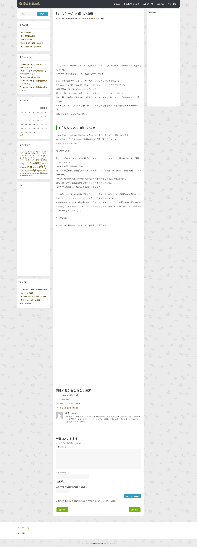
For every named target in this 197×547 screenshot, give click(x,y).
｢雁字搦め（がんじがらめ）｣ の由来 (33, 297)
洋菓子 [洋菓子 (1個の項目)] (22, 170)
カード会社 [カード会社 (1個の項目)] (42, 152)
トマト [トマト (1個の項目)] (33, 155)
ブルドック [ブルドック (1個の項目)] (28, 158)
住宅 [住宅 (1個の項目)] (37, 160)
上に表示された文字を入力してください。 (72, 487)
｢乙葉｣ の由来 (64, 399)
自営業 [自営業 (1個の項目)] (29, 173)
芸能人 (91, 18)
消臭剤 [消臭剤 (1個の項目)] (27, 170)
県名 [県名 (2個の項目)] (36, 170)
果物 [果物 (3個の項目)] (42, 167)
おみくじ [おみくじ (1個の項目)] (28, 152)
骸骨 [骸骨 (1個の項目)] (30, 175)
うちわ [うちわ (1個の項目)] (22, 152)
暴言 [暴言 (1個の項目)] (34, 167)
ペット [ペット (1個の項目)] (35, 158)
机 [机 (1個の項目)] (37, 167)
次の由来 (134, 510)
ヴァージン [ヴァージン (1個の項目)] (31, 160)
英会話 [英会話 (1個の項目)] (34, 173)
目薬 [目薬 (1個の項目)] (31, 170)
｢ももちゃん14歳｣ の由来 (68, 395)
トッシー (25, 84)
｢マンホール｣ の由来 (27, 77)
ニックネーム (61, 473)
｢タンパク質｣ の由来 (27, 36)
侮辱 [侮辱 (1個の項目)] (40, 160)
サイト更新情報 (25, 304)
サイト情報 (172, 4)
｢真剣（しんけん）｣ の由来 (30, 300)
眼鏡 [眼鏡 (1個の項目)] (40, 170)
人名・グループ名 (83, 18)
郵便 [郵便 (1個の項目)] (23, 175)
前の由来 (62, 510)
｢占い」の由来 (25, 33)
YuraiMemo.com (98, 543)
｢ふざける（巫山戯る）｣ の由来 (31, 43)
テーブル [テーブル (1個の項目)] (28, 155)
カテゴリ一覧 (148, 4)
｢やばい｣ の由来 (26, 40)
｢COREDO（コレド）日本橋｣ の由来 (33, 81)
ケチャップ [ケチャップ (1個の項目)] (36, 153)
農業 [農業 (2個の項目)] (43, 173)
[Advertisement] (98, 42)
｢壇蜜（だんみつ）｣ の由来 (69, 404)
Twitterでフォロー (78, 422)
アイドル (96, 18)
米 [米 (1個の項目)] (25, 173)
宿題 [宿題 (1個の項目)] (42, 163)
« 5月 (22, 135)
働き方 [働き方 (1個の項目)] (44, 160)
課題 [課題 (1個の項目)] (37, 173)
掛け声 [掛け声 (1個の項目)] (24, 167)
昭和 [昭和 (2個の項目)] (30, 167)
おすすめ (160, 4)
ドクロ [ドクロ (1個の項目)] (38, 155)
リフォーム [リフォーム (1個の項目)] (23, 160)
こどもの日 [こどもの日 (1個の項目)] (35, 152)
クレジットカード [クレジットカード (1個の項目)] (26, 153)
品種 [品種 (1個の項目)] (33, 163)
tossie (59, 18)
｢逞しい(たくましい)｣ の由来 (30, 47)
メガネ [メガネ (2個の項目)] (42, 157)
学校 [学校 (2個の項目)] (38, 163)
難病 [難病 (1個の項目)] (26, 175)
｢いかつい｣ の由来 (26, 293)
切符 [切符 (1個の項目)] (21, 163)
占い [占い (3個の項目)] (27, 163)
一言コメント (61, 447)
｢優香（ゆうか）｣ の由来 (68, 408)
